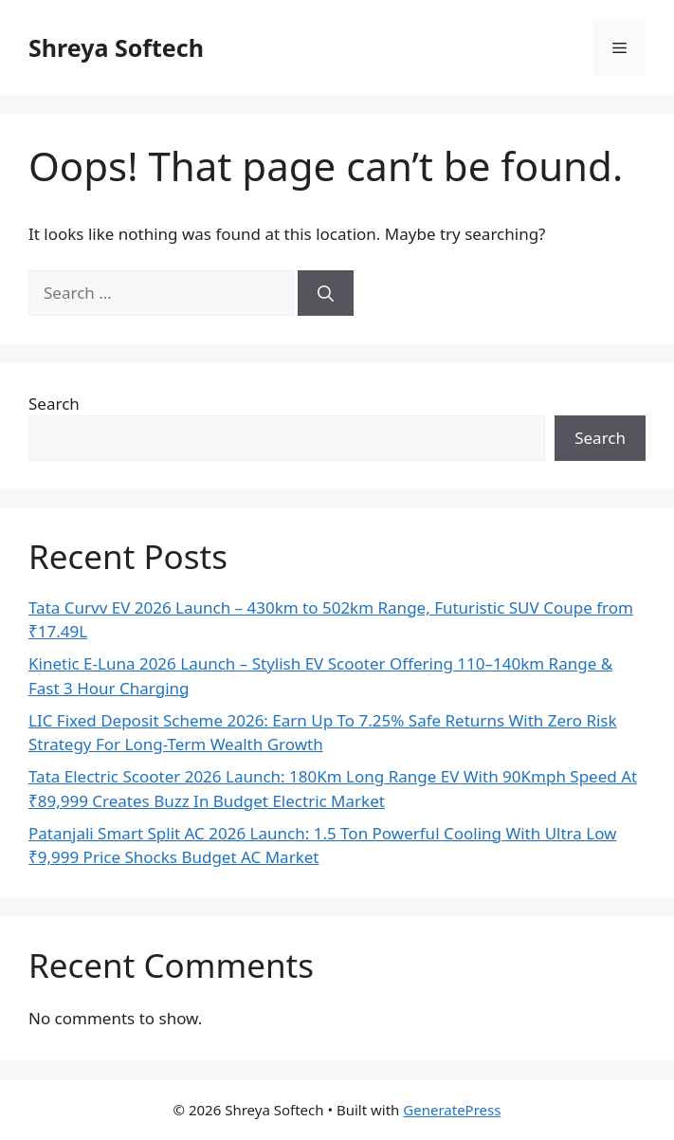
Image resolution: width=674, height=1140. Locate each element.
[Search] (326, 293)
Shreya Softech (116, 47)
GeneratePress (452, 1109)
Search (54, 403)
